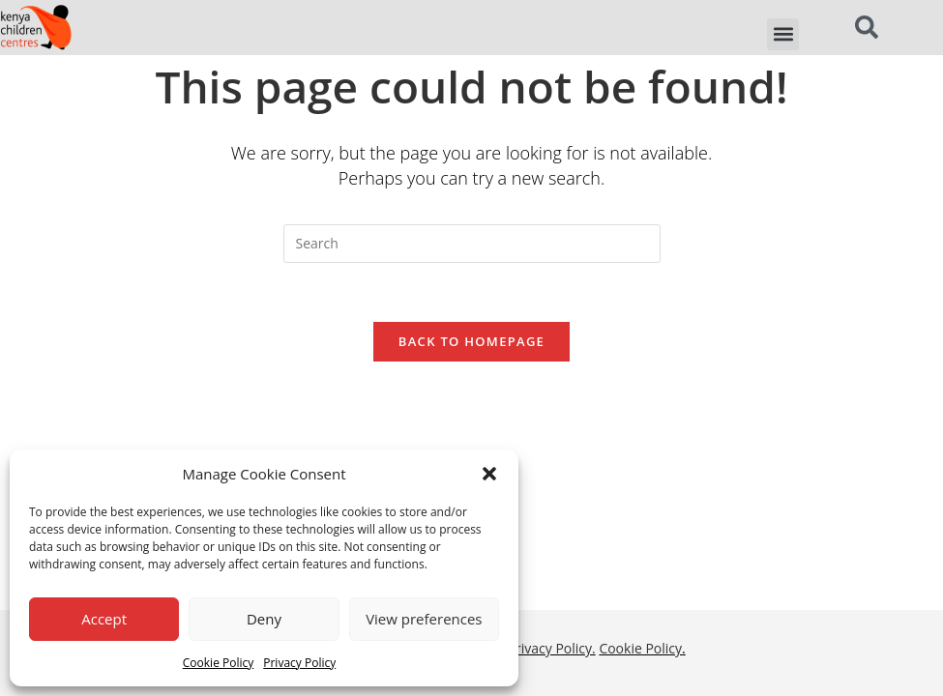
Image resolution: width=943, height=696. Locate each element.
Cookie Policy (218, 662)
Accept (104, 618)
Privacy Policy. (552, 449)
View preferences (424, 618)
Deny (264, 618)
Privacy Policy (299, 662)
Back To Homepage (471, 341)
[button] (489, 473)
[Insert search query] (472, 243)
